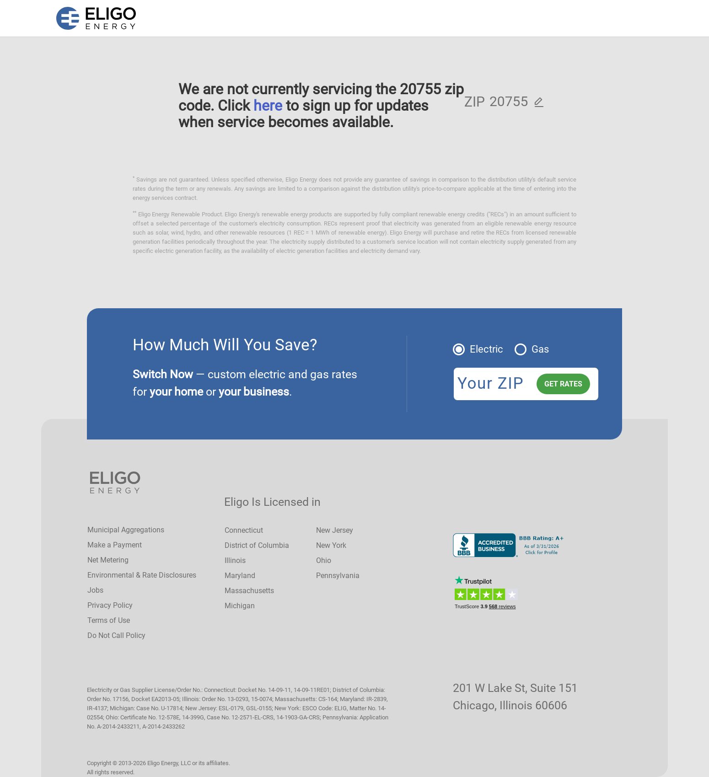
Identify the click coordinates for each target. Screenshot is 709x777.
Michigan (240, 605)
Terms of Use (108, 620)
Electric (486, 349)
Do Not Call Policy (116, 635)
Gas (540, 349)
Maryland (240, 575)
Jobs (95, 590)
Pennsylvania (338, 575)
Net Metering (108, 560)
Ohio (323, 560)
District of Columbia (257, 545)
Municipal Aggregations (125, 529)
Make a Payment (114, 545)
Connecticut (244, 530)
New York (331, 545)
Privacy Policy (110, 605)
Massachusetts (249, 590)
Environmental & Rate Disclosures (141, 575)
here (267, 105)
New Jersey (334, 530)
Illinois (235, 560)
